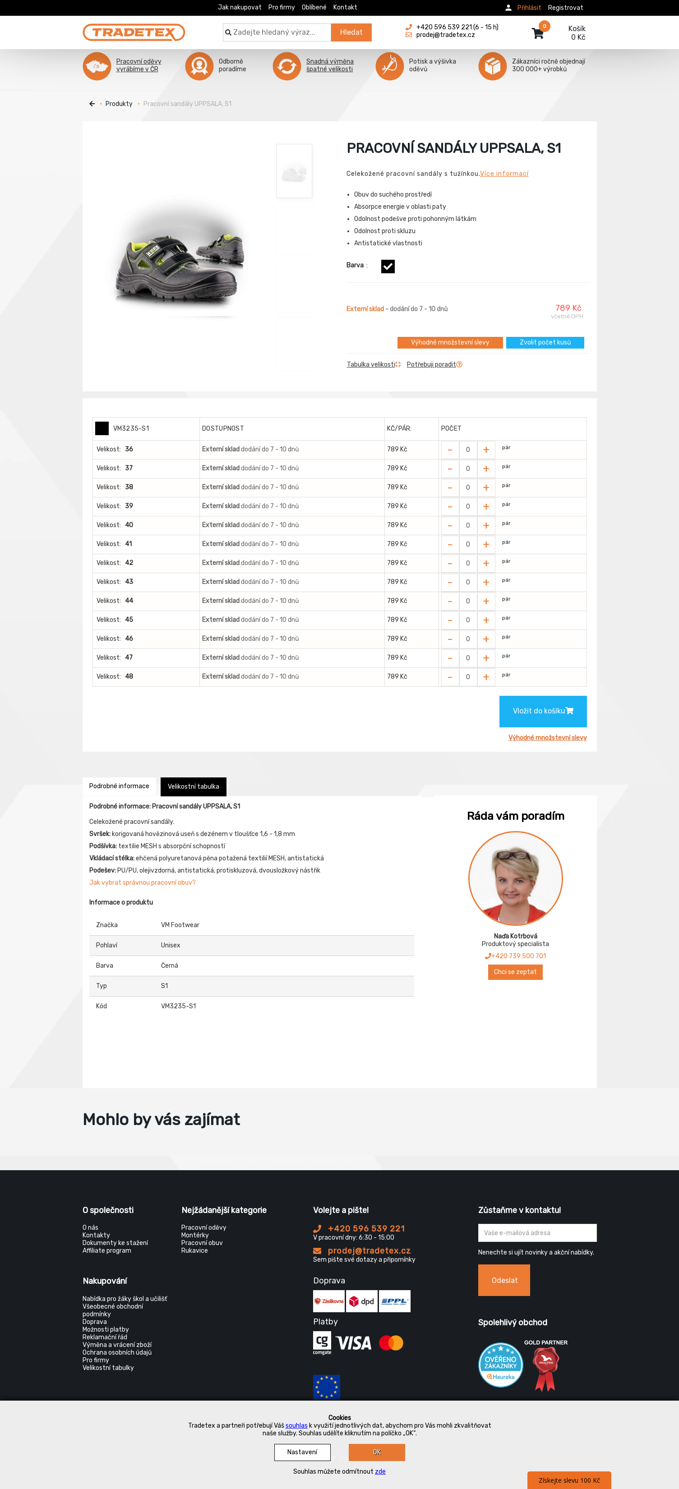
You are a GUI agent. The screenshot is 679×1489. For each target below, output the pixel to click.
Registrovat (565, 8)
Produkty (119, 104)
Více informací (504, 174)
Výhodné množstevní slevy (450, 342)
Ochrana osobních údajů (117, 1352)
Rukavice (194, 1251)
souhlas (297, 1425)
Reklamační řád (105, 1337)
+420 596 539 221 (359, 1229)
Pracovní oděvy (203, 1228)
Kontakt (345, 7)
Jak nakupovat (240, 7)
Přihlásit (529, 8)
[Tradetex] (134, 28)
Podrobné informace (119, 786)
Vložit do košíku (543, 711)
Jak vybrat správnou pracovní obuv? (142, 883)
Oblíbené (314, 7)
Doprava (95, 1322)
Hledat (351, 32)
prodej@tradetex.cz (362, 1251)
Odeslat (505, 1280)
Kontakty (96, 1235)
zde (380, 1471)
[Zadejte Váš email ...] (537, 1233)
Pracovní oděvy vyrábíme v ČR (139, 65)
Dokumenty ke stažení (115, 1243)
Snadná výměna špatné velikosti (330, 65)
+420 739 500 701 (515, 956)
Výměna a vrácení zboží (117, 1345)
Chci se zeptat (515, 972)
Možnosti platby (106, 1329)
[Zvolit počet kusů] (468, 450)
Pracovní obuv (202, 1243)
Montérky (195, 1235)
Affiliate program (107, 1251)
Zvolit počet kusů (545, 342)
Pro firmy (281, 7)
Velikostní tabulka (193, 786)
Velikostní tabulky (108, 1368)
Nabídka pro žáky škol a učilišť (125, 1299)
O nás (90, 1228)
